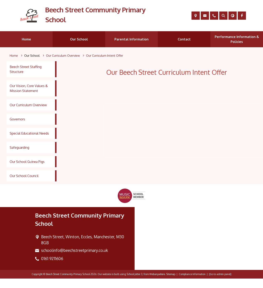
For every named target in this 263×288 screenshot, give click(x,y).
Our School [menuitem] (79, 39)
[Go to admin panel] (220, 283)
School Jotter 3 (134, 283)
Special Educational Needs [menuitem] (29, 133)
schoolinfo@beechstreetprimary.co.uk (74, 259)
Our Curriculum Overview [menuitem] (28, 105)
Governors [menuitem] (17, 119)
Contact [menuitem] (184, 39)
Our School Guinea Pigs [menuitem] (27, 162)
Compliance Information (192, 283)
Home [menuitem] (26, 39)
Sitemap (170, 283)
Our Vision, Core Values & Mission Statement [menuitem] (29, 88)
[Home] (14, 55)
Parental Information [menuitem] (131, 39)
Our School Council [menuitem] (24, 176)
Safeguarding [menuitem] (19, 147)
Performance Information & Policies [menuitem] (237, 39)
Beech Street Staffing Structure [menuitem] (26, 69)
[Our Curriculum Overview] (63, 55)
